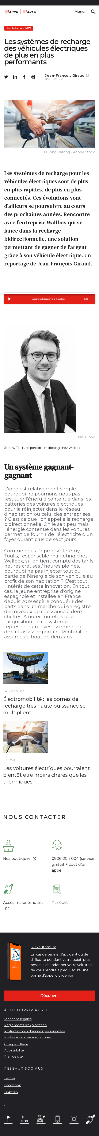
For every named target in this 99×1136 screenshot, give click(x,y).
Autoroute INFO (18, 28)
